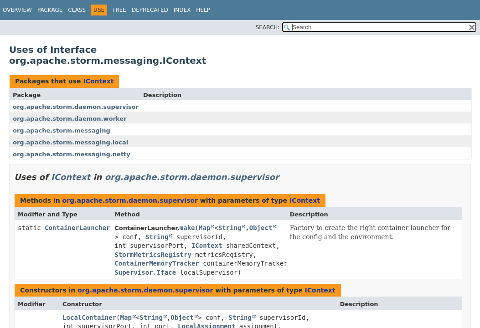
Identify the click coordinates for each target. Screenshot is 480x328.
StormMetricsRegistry (152, 254)
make (187, 227)
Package (49, 10)
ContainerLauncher (77, 227)
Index (182, 10)
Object (261, 227)
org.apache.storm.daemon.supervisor (76, 106)
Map (204, 227)
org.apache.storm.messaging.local (70, 142)
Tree (119, 10)
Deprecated (150, 10)
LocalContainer (89, 317)
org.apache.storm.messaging (61, 130)
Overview (17, 10)
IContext (98, 81)
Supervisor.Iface (145, 272)
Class (77, 10)
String (230, 227)
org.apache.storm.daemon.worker (69, 118)
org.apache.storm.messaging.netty (71, 154)
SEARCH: (268, 27)
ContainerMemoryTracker (156, 263)
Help (203, 10)
